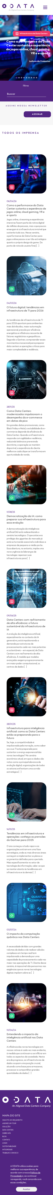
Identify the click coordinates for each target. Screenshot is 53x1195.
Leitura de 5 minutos (35, 460)
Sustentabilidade (9, 1146)
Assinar (37, 114)
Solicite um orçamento (12, 1120)
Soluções (6, 1127)
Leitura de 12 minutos (35, 672)
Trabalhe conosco (10, 1153)
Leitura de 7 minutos (36, 355)
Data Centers (7, 1130)
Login (4, 1143)
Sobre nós (6, 1133)
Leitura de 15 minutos (35, 978)
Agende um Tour (9, 1123)
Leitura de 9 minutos (35, 878)
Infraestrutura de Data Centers (31, 33)
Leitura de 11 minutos (39, 61)
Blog (4, 1136)
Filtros (26, 86)
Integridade (7, 1150)
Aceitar (26, 1189)
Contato (6, 1140)
